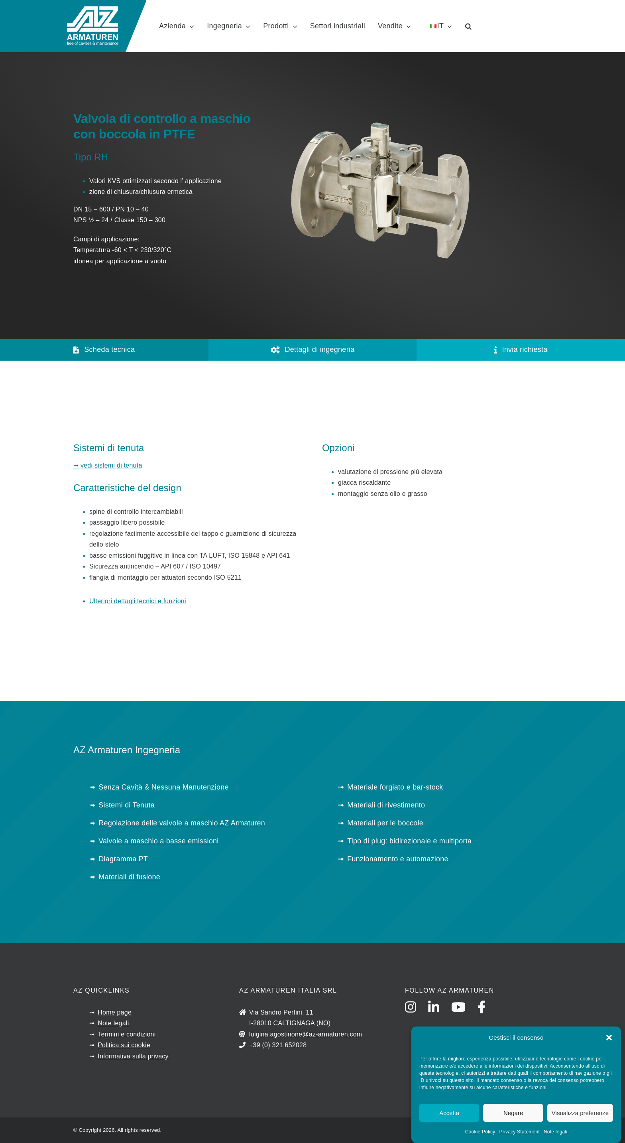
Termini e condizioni (126, 1034)
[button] (609, 1038)
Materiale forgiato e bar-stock (395, 787)
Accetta (449, 1113)
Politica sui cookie (124, 1045)
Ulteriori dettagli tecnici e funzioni (137, 601)
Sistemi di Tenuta (126, 805)
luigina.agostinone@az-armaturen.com (305, 1034)
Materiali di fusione (129, 877)
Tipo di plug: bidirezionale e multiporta (409, 841)
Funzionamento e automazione (397, 859)
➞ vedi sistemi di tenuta (107, 465)
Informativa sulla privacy (133, 1056)
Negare (513, 1113)
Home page (115, 1012)
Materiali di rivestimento (386, 805)
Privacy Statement (519, 1132)
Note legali (555, 1132)
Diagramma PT (123, 859)
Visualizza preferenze (580, 1113)
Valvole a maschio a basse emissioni (158, 841)
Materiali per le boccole (385, 823)
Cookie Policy (480, 1132)
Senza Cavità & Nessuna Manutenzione (163, 787)
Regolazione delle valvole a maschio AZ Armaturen (181, 823)
